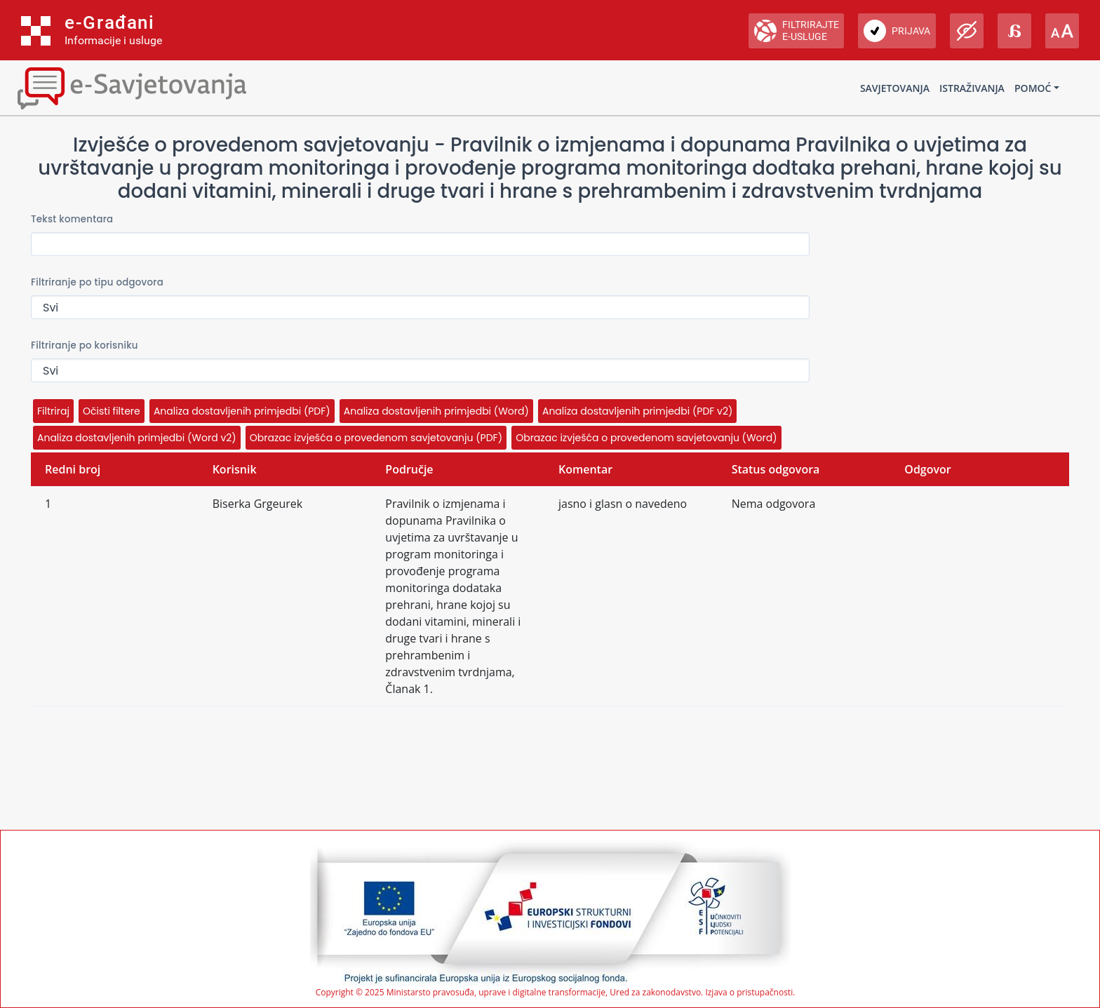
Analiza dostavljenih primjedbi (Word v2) (136, 438)
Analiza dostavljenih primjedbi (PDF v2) (637, 411)
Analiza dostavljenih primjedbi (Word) (436, 411)
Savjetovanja (895, 88)
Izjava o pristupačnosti (749, 992)
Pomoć (1032, 88)
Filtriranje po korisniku (84, 345)
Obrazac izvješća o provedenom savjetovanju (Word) (646, 438)
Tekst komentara (72, 219)
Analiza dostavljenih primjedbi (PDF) (242, 411)
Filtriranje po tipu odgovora (97, 282)
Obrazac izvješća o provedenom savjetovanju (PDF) (376, 438)
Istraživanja (972, 88)
